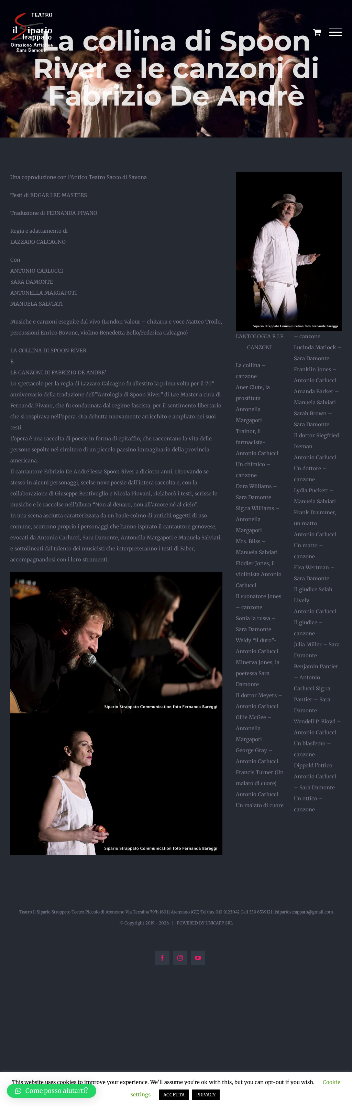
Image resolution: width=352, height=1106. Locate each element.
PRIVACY (206, 1095)
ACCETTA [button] (174, 1095)
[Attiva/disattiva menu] (335, 32)
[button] (51, 1091)
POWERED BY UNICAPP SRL (205, 923)
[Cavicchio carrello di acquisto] (317, 32)
